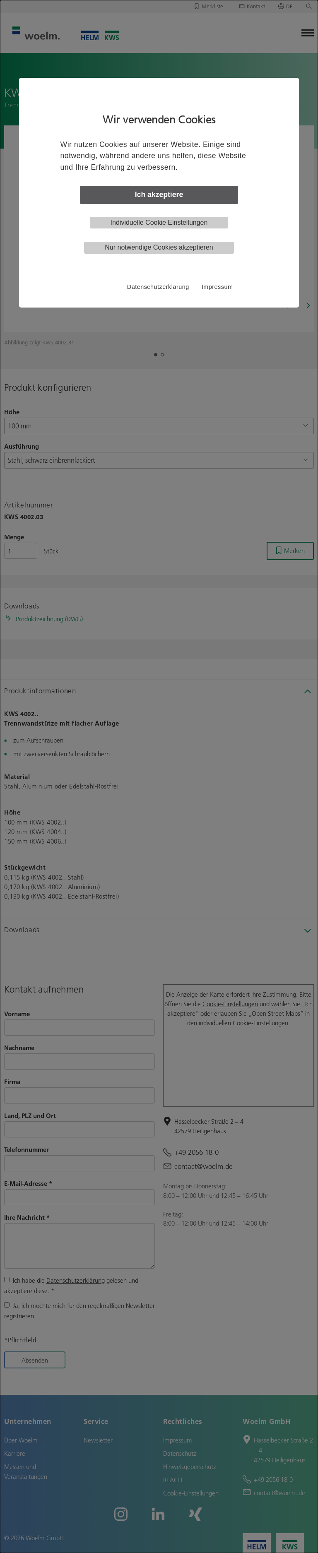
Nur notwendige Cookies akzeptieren (159, 247)
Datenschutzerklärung (158, 287)
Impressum (217, 287)
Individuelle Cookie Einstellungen (159, 222)
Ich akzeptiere (159, 194)
